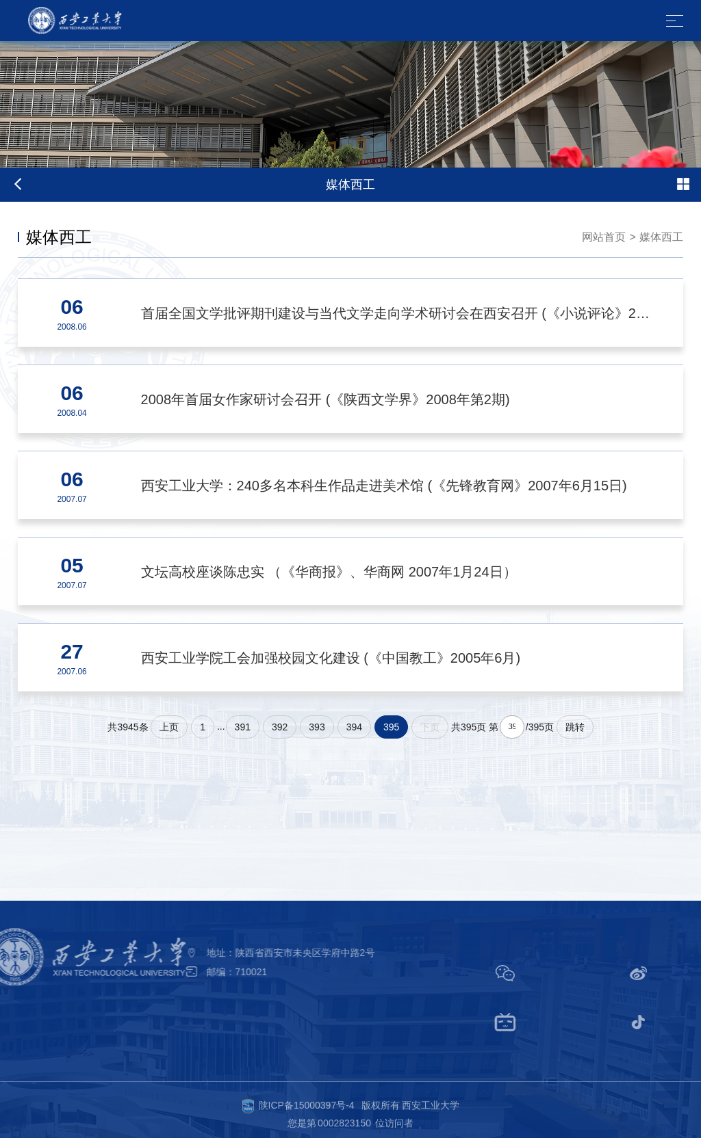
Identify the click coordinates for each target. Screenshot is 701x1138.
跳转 (575, 727)
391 (243, 727)
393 (316, 727)
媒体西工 (661, 237)
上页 (169, 727)
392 (280, 727)
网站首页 (604, 237)
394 (354, 727)
